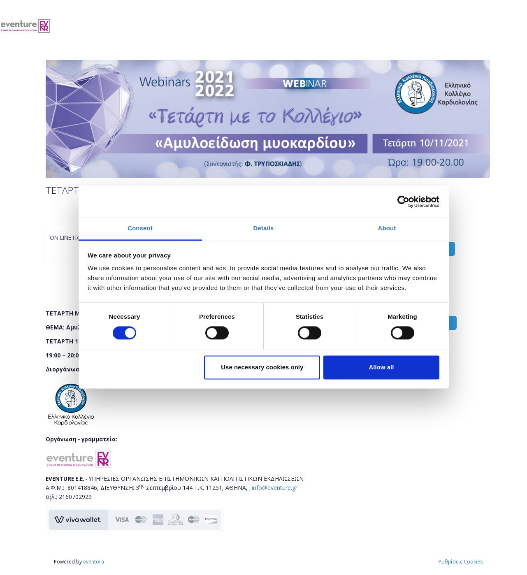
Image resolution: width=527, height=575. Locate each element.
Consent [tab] (140, 228)
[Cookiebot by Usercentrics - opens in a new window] (403, 201)
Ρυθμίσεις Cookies (461, 561)
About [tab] (387, 228)
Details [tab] (263, 228)
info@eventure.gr (274, 488)
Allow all (381, 367)
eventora (93, 561)
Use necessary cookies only (262, 367)
